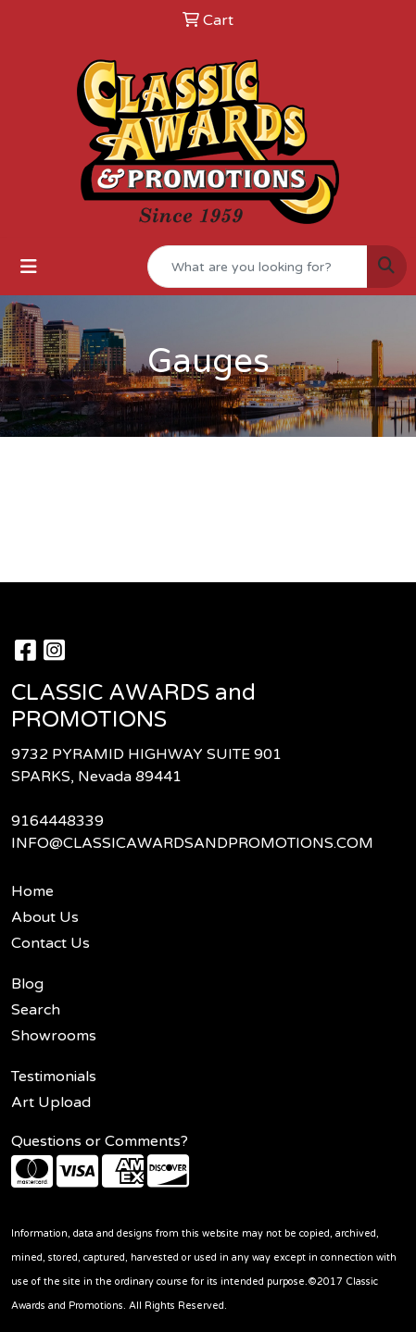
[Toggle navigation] (28, 267)
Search (35, 1010)
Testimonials (53, 1076)
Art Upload (51, 1102)
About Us (45, 917)
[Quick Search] (257, 266)
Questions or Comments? (99, 1141)
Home (32, 891)
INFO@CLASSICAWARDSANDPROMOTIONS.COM (192, 843)
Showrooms (53, 1036)
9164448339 (57, 821)
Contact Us (50, 943)
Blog (27, 984)
